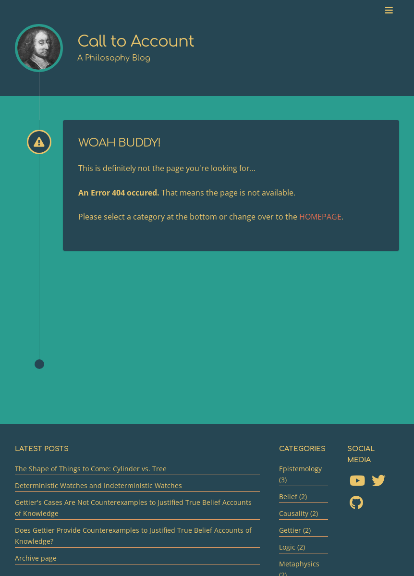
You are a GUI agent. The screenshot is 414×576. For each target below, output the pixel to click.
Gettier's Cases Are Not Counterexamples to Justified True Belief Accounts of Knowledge (133, 508)
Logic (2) (292, 546)
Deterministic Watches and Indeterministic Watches (98, 485)
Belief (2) (293, 496)
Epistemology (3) (300, 474)
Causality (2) (298, 513)
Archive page (36, 558)
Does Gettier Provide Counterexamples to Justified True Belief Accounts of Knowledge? (133, 536)
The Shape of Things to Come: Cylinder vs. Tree (91, 468)
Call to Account (135, 41)
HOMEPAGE (320, 216)
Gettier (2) (295, 530)
